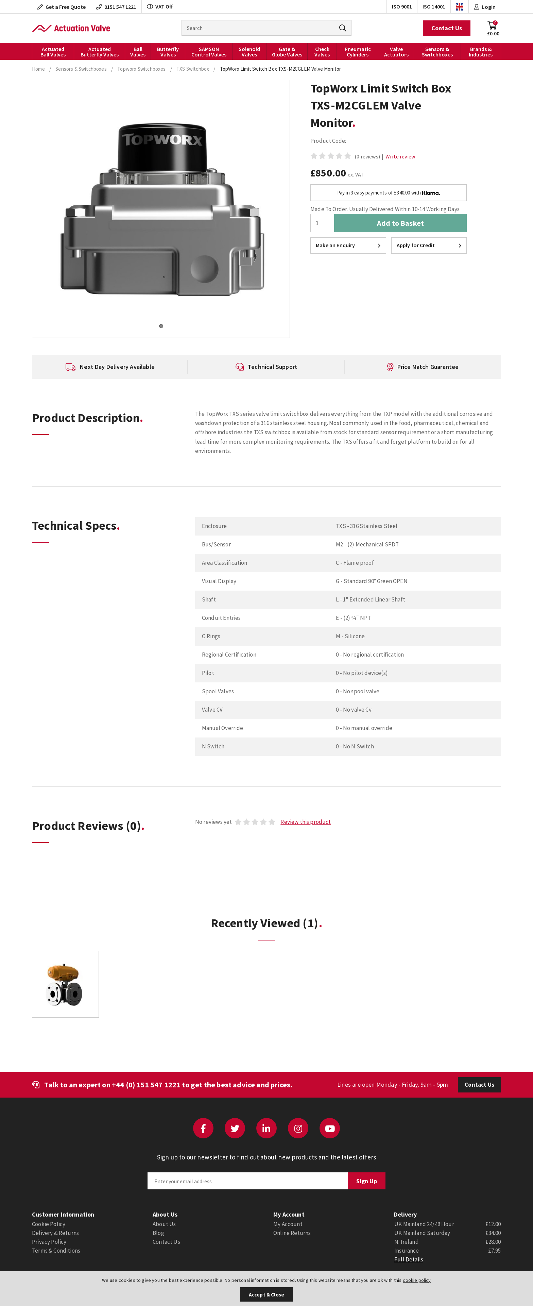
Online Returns (292, 1233)
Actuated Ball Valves (53, 52)
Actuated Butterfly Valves (100, 52)
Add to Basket (400, 223)
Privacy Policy (49, 1241)
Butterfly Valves (168, 52)
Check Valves (322, 52)
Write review (400, 156)
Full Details (408, 1259)
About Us (164, 1224)
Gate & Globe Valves (287, 52)
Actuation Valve (71, 28)
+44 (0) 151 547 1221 (146, 1084)
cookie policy (417, 1280)
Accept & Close (266, 1294)
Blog (158, 1233)
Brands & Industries (481, 52)
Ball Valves (137, 52)
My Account (288, 1224)
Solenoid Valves (249, 52)
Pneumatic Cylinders (358, 52)
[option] (110, 367)
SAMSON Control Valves (208, 52)
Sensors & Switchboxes (437, 52)
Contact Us (446, 28)
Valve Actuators (396, 52)
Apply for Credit (429, 245)
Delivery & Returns (55, 1233)
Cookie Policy (48, 1224)
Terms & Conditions (56, 1250)
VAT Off (160, 6)
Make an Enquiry (348, 245)
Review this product (305, 822)
